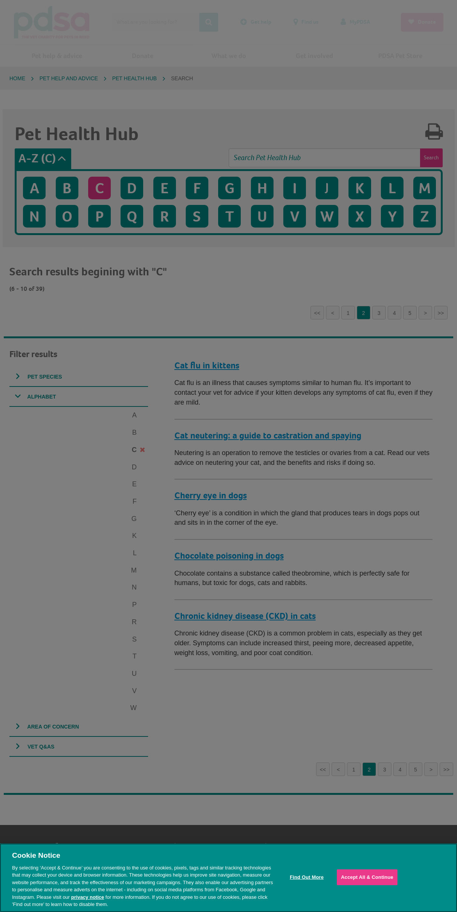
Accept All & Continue (367, 877)
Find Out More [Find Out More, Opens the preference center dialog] (307, 877)
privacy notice (87, 897)
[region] (228, 877)
